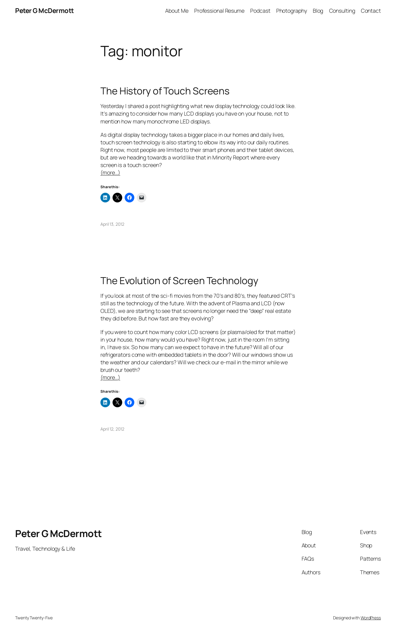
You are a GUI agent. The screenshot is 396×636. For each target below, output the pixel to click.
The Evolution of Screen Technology (179, 280)
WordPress (371, 618)
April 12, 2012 (112, 429)
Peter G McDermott (44, 10)
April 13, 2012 (112, 224)
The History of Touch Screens (165, 91)
